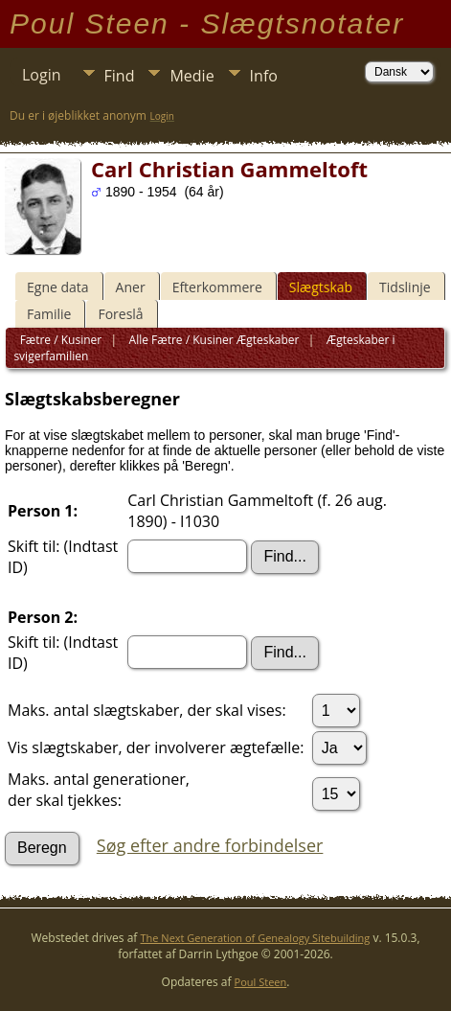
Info (264, 75)
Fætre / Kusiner (61, 340)
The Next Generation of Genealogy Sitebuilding (256, 938)
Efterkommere (217, 287)
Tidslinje (405, 287)
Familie (49, 314)
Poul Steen (261, 982)
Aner (131, 287)
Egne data (58, 287)
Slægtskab (320, 287)
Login (41, 74)
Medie (191, 75)
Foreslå (120, 314)
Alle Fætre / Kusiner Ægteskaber (212, 340)
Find (119, 75)
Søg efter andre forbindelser (210, 845)
